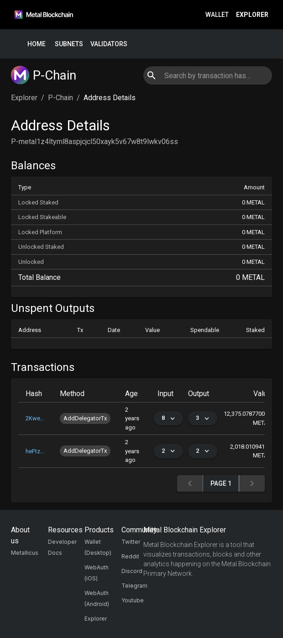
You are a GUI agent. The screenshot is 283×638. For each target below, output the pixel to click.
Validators (109, 44)
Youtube (132, 600)
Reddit (130, 556)
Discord (131, 571)
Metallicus (24, 552)
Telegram (134, 585)
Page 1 (221, 483)
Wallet (217, 14)
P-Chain (60, 97)
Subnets (69, 44)
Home (36, 44)
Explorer (252, 14)
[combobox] (207, 75)
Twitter (130, 541)
